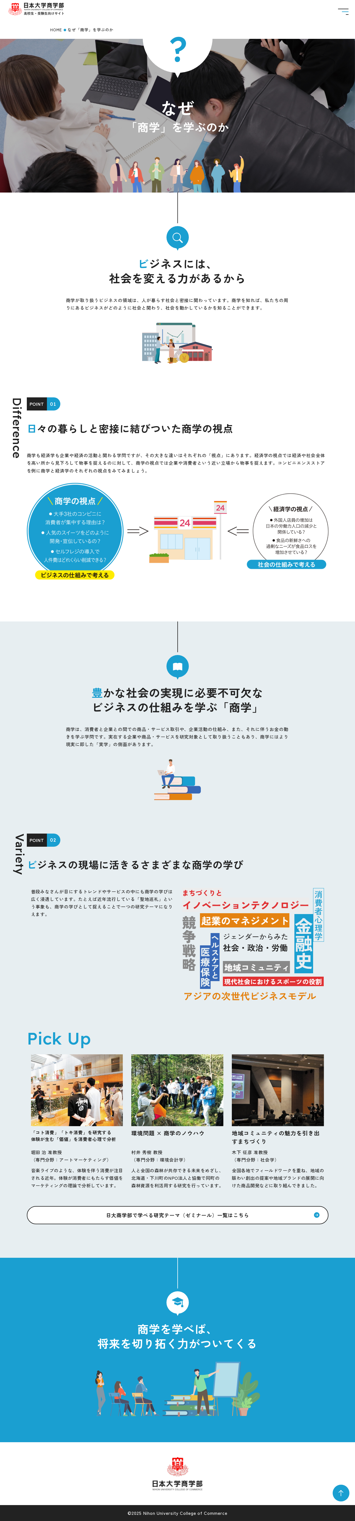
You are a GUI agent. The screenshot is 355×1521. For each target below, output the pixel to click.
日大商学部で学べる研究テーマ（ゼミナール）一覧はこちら (177, 1215)
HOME (56, 29)
